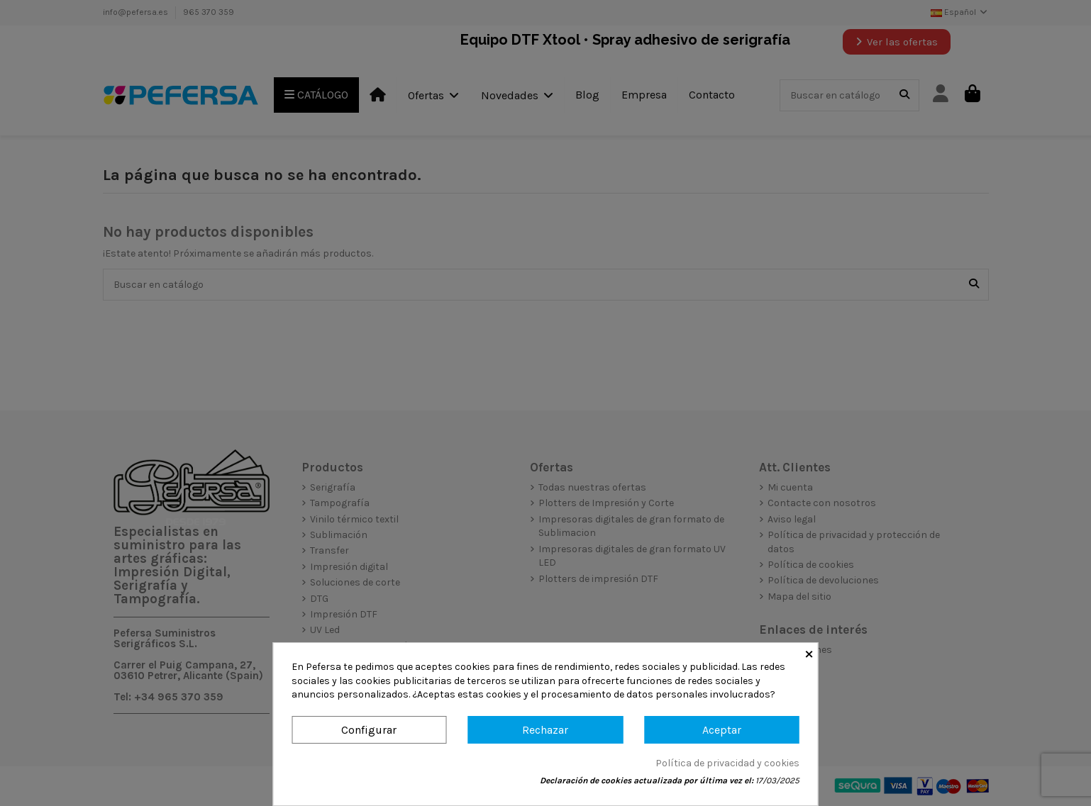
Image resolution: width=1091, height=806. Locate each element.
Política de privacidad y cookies (727, 763)
